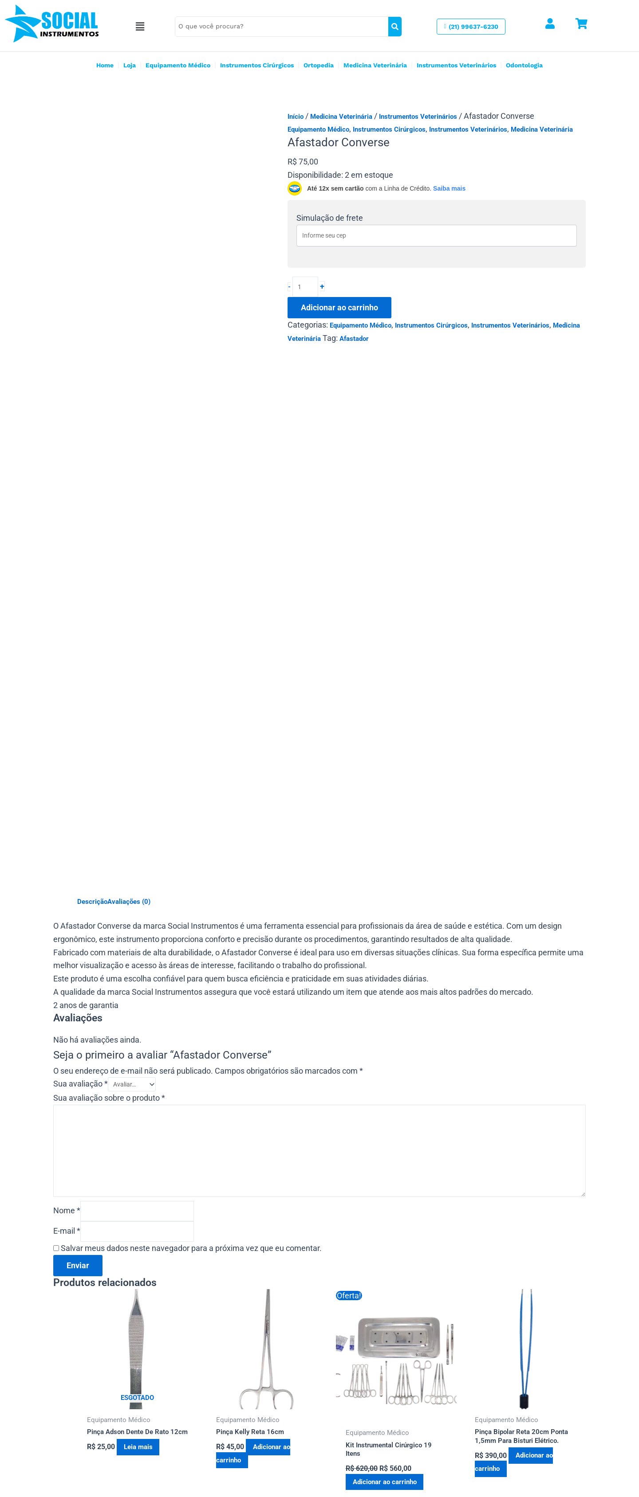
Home (105, 65)
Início (296, 117)
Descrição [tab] (92, 702)
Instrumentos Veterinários (456, 65)
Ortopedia (319, 65)
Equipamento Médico (178, 65)
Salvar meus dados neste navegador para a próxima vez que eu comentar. (191, 1060)
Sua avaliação (80, 885)
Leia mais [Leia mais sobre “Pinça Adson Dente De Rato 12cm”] (144, 1259)
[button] (149, 26)
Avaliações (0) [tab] (128, 702)
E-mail (66, 1042)
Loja (129, 65)
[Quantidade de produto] (306, 288)
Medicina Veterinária (375, 65)
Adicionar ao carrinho (339, 309)
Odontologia (524, 65)
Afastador (354, 341)
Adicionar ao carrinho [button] (256, 1266)
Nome (66, 1020)
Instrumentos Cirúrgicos (257, 65)
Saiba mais (449, 188)
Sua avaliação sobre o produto (109, 901)
